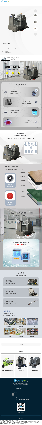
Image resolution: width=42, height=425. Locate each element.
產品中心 (4, 6)
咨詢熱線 (6, 51)
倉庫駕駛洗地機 (14, 6)
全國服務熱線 (18, 389)
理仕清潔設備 (9, 6)
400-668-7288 (8, 52)
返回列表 (21, 345)
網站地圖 (22, 419)
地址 (16, 398)
